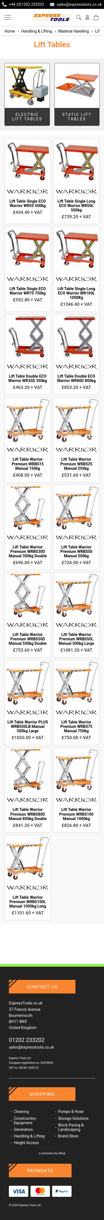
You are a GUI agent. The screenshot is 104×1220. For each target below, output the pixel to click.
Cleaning (21, 1111)
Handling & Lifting (34, 31)
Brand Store (68, 1136)
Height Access (26, 1143)
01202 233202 (27, 1040)
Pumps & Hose (71, 1111)
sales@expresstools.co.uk (31, 1047)
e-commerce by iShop (52, 1153)
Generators (23, 1129)
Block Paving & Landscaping (71, 1127)
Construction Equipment (25, 1120)
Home (9, 31)
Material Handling (71, 31)
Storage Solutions (73, 1118)
